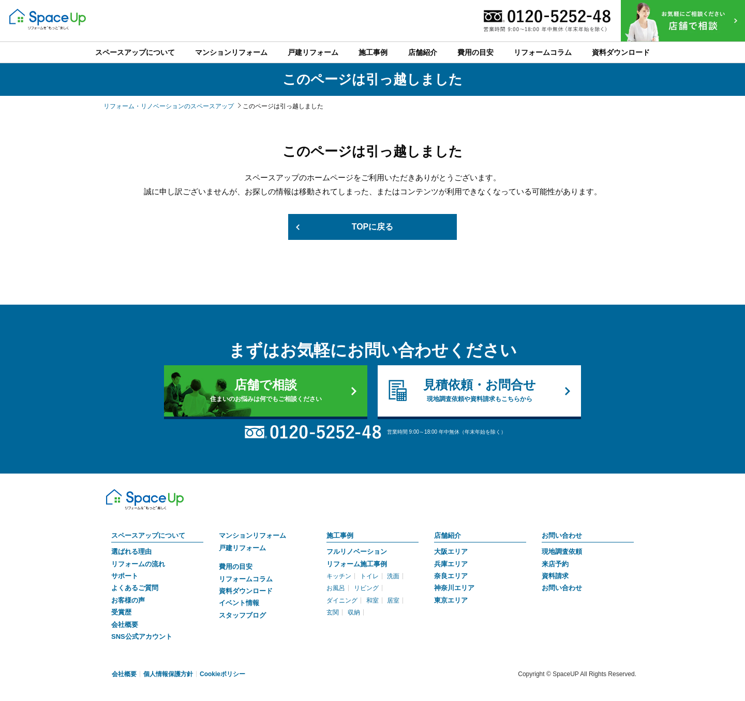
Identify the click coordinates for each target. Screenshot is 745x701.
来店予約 (555, 564)
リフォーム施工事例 (356, 564)
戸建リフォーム (242, 548)
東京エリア (451, 600)
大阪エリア (451, 551)
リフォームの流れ (138, 564)
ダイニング (341, 600)
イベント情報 (239, 603)
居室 (393, 600)
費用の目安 (235, 566)
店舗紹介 (447, 535)
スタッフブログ (242, 615)
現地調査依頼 (562, 551)
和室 (372, 600)
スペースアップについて (148, 535)
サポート (124, 576)
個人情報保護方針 (168, 674)
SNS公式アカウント (141, 636)
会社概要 (124, 624)
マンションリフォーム (252, 535)
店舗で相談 (266, 391)
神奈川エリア (454, 588)
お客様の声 (128, 600)
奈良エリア (451, 576)
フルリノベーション (356, 551)
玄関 (332, 612)
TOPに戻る (373, 226)
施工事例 (339, 535)
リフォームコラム (246, 579)
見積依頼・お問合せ (479, 391)
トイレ (369, 576)
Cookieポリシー (222, 674)
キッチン (338, 576)
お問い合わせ (562, 535)
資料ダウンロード (246, 591)
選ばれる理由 (131, 551)
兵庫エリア (451, 564)
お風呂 (335, 588)
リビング (366, 588)
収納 (354, 612)
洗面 (393, 576)
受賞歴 (121, 612)
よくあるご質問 (134, 588)
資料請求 (555, 576)
